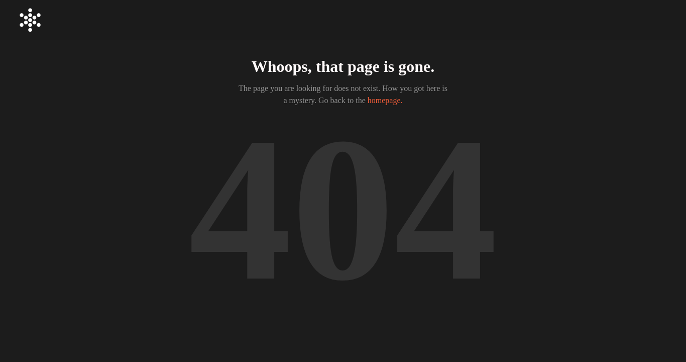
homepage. (385, 100)
